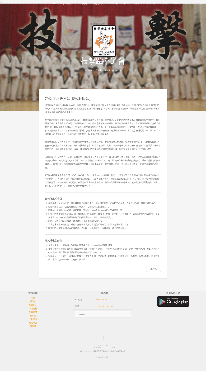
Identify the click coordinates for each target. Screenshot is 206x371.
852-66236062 (101, 299)
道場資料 (83, 3)
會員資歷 (98, 3)
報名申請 (138, 3)
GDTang (107, 357)
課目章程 (114, 3)
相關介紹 (150, 3)
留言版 (33, 326)
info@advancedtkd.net (104, 306)
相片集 (126, 3)
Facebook (176, 3)
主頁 (54, 3)
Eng (193, 3)
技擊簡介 (67, 3)
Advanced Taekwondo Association (103, 347)
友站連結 (163, 3)
